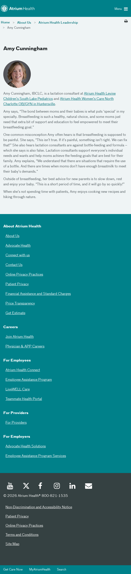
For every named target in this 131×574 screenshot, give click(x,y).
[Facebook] (41, 486)
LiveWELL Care (17, 389)
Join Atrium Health (19, 337)
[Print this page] (126, 21)
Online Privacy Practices (24, 274)
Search (61, 569)
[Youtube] (10, 486)
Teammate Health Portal (23, 399)
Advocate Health (18, 246)
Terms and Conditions (21, 535)
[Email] (88, 486)
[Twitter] (26, 486)
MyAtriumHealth (39, 569)
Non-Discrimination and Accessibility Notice (38, 507)
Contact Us (13, 265)
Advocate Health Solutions (25, 446)
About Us (24, 22)
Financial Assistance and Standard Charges (38, 294)
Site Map (12, 544)
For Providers (16, 423)
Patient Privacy (17, 284)
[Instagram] (57, 486)
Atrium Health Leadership (58, 22)
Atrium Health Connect (22, 370)
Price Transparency (20, 303)
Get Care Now (13, 569)
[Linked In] (72, 486)
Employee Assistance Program (28, 380)
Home (5, 22)
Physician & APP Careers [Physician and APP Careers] (24, 346)
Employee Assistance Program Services (35, 456)
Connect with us (17, 255)
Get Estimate (15, 313)
